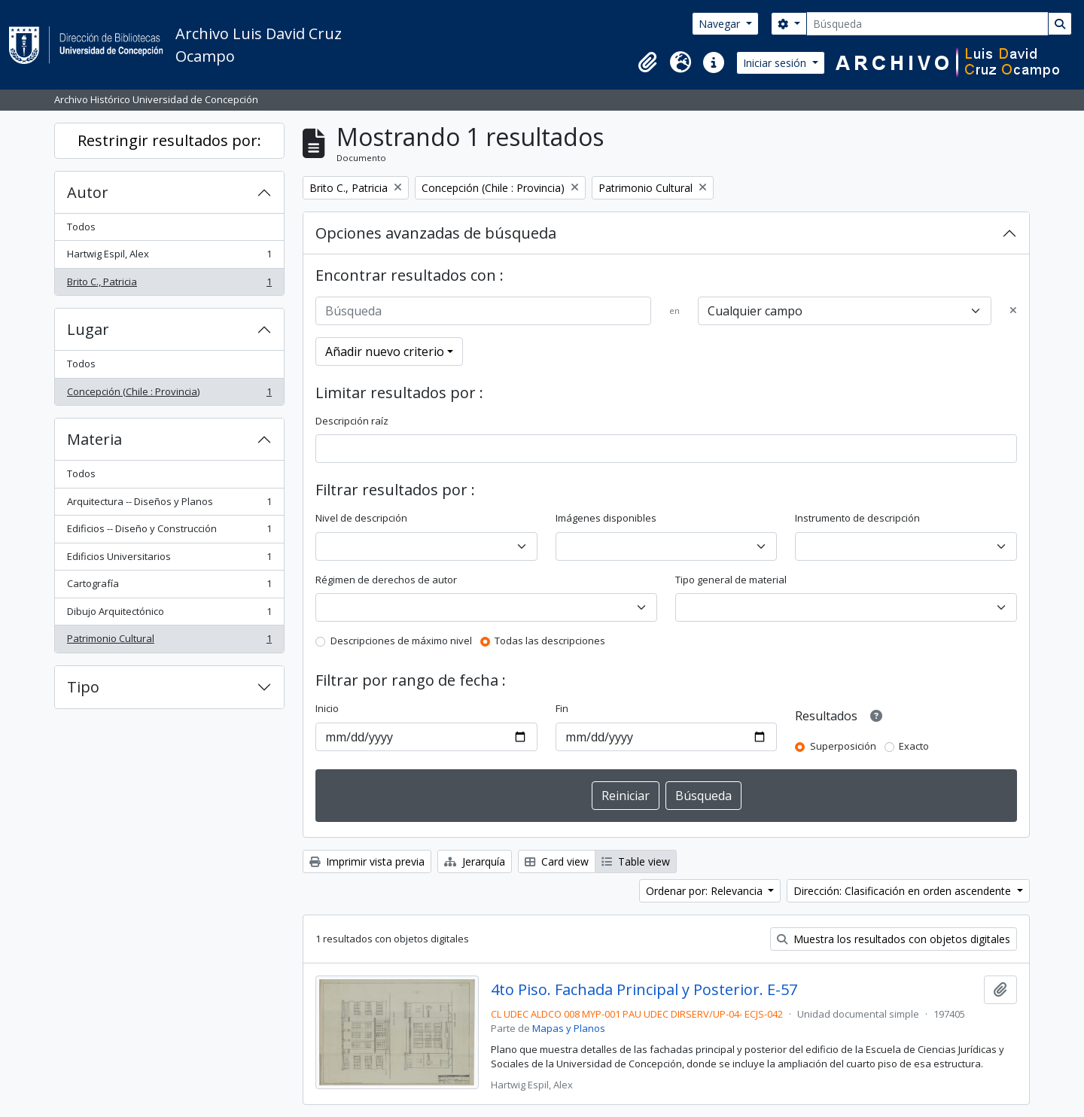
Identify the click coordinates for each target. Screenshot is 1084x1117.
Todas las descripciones (550, 640)
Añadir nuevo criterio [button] (384, 351)
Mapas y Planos (568, 1028)
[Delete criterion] (1013, 310)
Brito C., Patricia (169, 285)
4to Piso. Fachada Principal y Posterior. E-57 (644, 990)
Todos (81, 226)
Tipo (83, 687)
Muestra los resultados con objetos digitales (893, 939)
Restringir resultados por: (169, 140)
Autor (87, 192)
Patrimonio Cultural (169, 642)
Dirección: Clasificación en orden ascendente (903, 891)
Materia (94, 439)
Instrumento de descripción (857, 518)
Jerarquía (474, 861)
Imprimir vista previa (367, 861)
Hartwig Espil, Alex (169, 257)
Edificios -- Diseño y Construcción (169, 532)
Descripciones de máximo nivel (401, 640)
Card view (557, 861)
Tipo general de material (731, 579)
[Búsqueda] (927, 23)
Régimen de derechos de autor (386, 579)
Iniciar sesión (776, 63)
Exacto (914, 746)
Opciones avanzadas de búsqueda (435, 233)
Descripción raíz (351, 421)
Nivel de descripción (361, 518)
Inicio (327, 708)
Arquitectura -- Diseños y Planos (169, 505)
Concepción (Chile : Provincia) (169, 395)
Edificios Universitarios (169, 559)
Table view (635, 861)
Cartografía (169, 587)
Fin (562, 708)
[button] (647, 62)
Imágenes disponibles (606, 518)
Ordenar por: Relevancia (706, 891)
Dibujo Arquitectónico (169, 614)
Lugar (88, 329)
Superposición (843, 746)
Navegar (721, 24)
